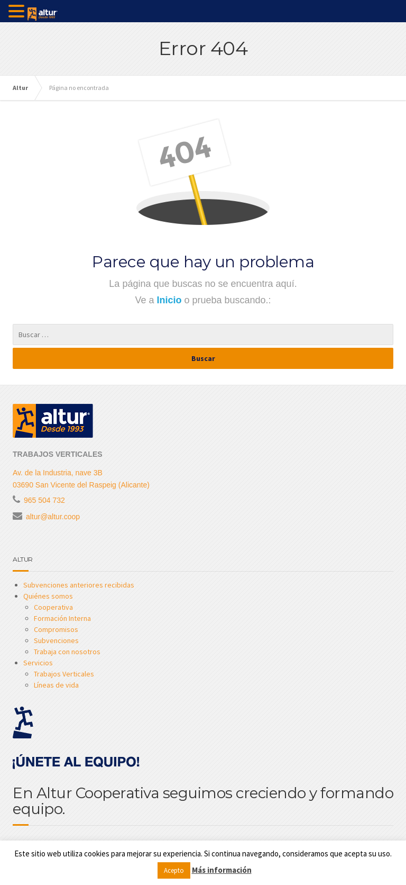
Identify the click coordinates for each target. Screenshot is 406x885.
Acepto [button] (174, 870)
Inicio (170, 300)
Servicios (38, 662)
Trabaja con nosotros (67, 651)
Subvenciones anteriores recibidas (78, 585)
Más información (222, 870)
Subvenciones (56, 640)
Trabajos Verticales (64, 674)
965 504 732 (44, 500)
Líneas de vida (56, 685)
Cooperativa (53, 607)
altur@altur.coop (53, 516)
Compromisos (56, 629)
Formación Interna (62, 618)
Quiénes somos (48, 596)
